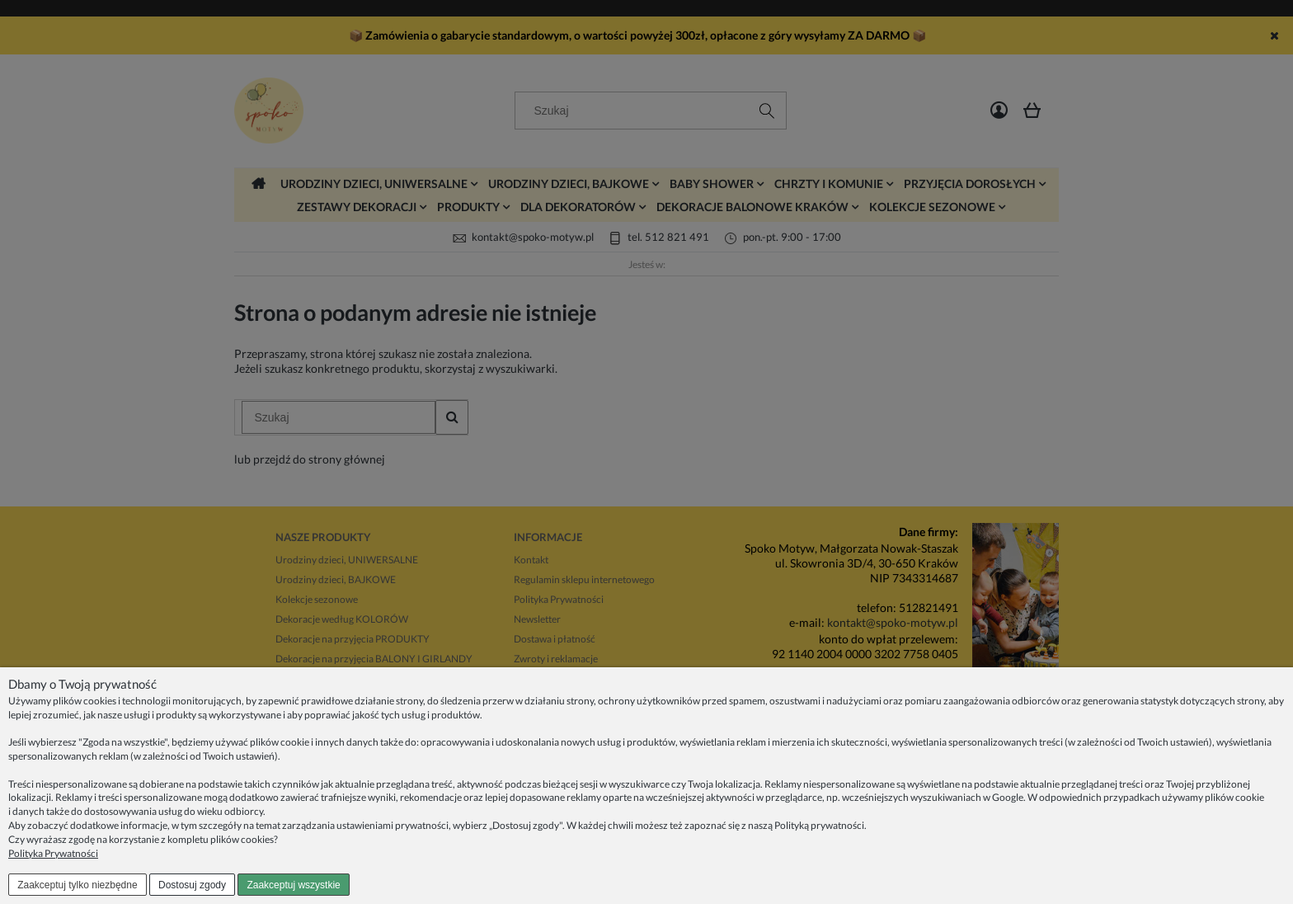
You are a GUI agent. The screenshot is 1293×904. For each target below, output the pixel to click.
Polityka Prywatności (53, 853)
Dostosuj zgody (192, 885)
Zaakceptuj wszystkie (293, 885)
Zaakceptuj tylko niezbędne (77, 885)
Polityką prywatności (819, 825)
